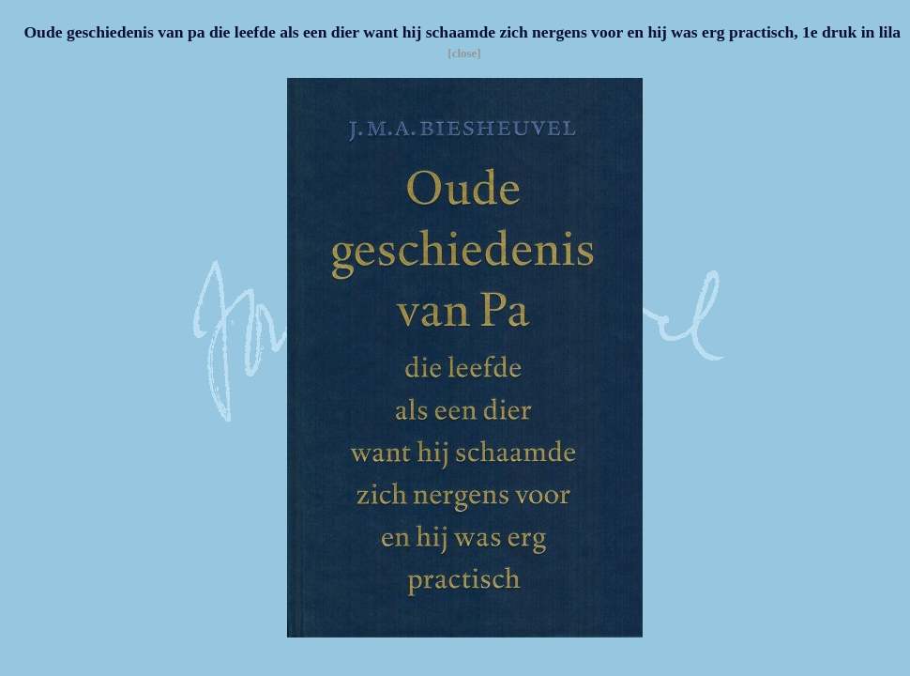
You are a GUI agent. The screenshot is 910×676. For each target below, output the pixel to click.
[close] (463, 53)
